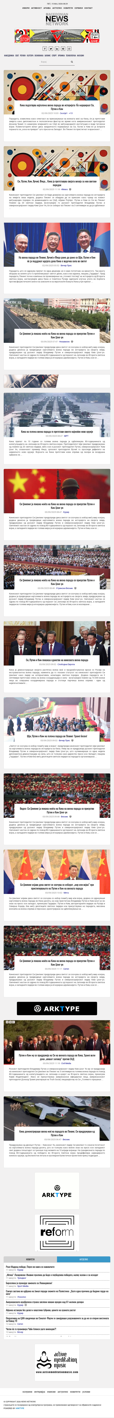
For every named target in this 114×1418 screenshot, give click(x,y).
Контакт (88, 8)
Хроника (71, 56)
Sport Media (22, 1287)
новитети (75, 1392)
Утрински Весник (64, 589)
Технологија (82, 56)
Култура (35, 56)
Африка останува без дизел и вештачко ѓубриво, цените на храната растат (41, 1311)
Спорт (63, 56)
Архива (47, 8)
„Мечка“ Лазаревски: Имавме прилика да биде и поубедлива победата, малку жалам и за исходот (52, 1275)
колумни (27, 1392)
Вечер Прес (66, 266)
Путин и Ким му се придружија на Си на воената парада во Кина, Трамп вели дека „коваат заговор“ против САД (57, 1058)
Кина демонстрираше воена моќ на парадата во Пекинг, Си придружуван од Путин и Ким (57, 1134)
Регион (26, 56)
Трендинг (21, 1279)
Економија (45, 56)
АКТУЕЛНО (84, 1260)
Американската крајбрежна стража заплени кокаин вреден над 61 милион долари (45, 1302)
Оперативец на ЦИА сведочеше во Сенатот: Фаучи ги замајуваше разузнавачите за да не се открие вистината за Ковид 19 (57, 1320)
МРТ (66, 437)
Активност (36, 8)
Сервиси (79, 8)
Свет (19, 56)
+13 (71, 114)
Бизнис (55, 56)
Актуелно (57, 8)
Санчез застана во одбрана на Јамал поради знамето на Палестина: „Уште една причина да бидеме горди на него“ (57, 1293)
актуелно (63, 1392)
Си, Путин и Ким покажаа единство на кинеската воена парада (57, 661)
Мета (66, 893)
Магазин (93, 56)
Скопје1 (64, 114)
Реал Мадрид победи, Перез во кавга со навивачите (30, 1267)
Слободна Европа (66, 665)
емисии (51, 1392)
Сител (66, 969)
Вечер (20, 1333)
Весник (64, 817)
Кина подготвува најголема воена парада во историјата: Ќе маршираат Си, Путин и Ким (57, 107)
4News (64, 190)
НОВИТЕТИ (30, 1260)
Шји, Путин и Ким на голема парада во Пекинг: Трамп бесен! (57, 737)
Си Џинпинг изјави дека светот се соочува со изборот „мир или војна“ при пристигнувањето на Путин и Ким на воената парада (57, 887)
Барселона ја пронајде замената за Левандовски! (29, 1284)
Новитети (68, 8)
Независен (64, 342)
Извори (25, 8)
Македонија (9, 56)
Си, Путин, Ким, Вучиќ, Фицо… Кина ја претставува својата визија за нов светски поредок (57, 184)
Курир (66, 513)
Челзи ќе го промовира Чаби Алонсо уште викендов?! (31, 1330)
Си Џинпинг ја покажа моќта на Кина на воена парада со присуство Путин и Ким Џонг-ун (57, 336)
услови (86, 1392)
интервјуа (39, 1392)
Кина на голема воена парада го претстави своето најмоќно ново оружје (57, 432)
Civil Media (66, 1064)
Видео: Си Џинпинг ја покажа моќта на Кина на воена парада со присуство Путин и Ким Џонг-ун (57, 811)
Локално (21, 1297)
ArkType (20, 1409)
